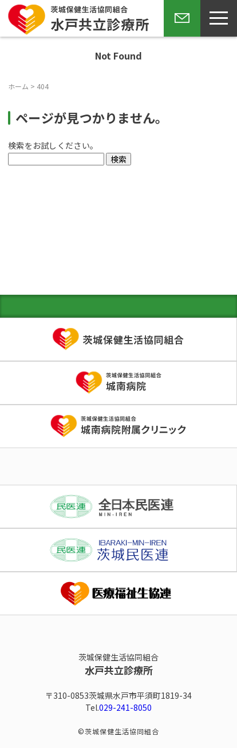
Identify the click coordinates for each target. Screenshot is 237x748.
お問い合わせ (180, 36)
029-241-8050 (125, 707)
